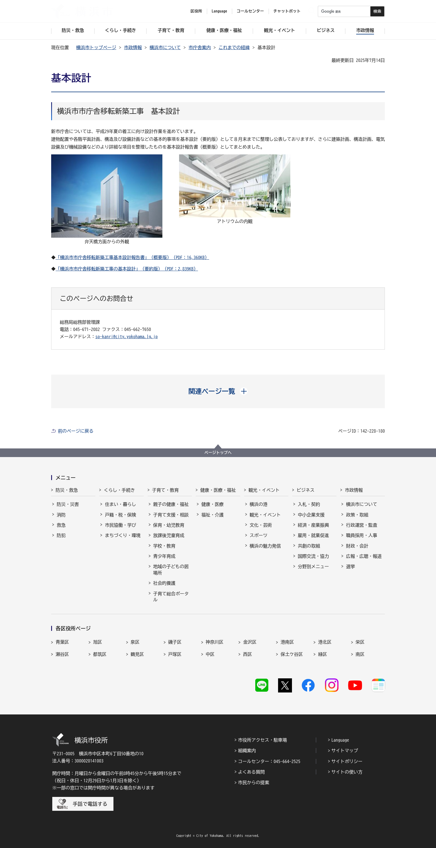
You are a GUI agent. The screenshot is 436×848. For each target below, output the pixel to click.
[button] (218, 391)
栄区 (360, 642)
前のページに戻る (75, 431)
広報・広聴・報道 (364, 556)
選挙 (350, 566)
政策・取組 (357, 515)
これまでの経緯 (234, 47)
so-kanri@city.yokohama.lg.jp (126, 336)
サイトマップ (344, 750)
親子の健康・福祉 (171, 504)
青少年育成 (164, 556)
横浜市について (165, 47)
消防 (61, 515)
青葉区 (62, 642)
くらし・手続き (119, 490)
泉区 (135, 642)
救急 (61, 525)
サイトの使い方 (347, 772)
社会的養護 (164, 583)
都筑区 (99, 654)
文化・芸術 (261, 525)
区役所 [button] (196, 11)
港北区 (324, 642)
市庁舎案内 (200, 47)
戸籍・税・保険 (120, 515)
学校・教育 (164, 546)
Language (340, 740)
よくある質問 (251, 772)
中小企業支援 (311, 515)
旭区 (97, 642)
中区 (210, 654)
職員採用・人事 (361, 535)
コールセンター (250, 11)
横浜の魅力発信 (265, 546)
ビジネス (305, 490)
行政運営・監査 (361, 525)
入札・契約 (309, 504)
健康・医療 (212, 504)
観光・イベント (264, 490)
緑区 (322, 654)
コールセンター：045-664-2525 (269, 761)
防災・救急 (67, 490)
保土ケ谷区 (292, 654)
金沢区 (249, 642)
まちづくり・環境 (122, 535)
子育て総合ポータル (171, 596)
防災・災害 (68, 504)
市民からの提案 (253, 782)
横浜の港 (258, 504)
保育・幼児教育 (168, 525)
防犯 (61, 535)
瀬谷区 (62, 654)
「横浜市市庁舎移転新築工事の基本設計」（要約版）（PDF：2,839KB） (127, 269)
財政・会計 (357, 546)
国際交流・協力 (313, 556)
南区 (360, 654)
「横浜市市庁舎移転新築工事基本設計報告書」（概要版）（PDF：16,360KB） (132, 257)
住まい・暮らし (120, 504)
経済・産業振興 (313, 525)
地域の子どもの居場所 (171, 569)
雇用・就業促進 (313, 535)
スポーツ (258, 535)
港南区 (287, 642)
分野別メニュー (313, 566)
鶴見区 (137, 654)
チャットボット (287, 11)
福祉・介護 (212, 515)
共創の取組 (309, 546)
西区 (247, 654)
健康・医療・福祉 (218, 490)
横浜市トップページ (96, 47)
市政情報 (133, 47)
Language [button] (219, 11)
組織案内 (247, 750)
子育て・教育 (165, 490)
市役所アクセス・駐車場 (262, 740)
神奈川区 (215, 642)
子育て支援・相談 (171, 515)
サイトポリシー (347, 761)
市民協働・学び (120, 525)
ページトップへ (218, 453)
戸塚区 (175, 654)
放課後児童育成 (168, 535)
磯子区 (175, 642)
